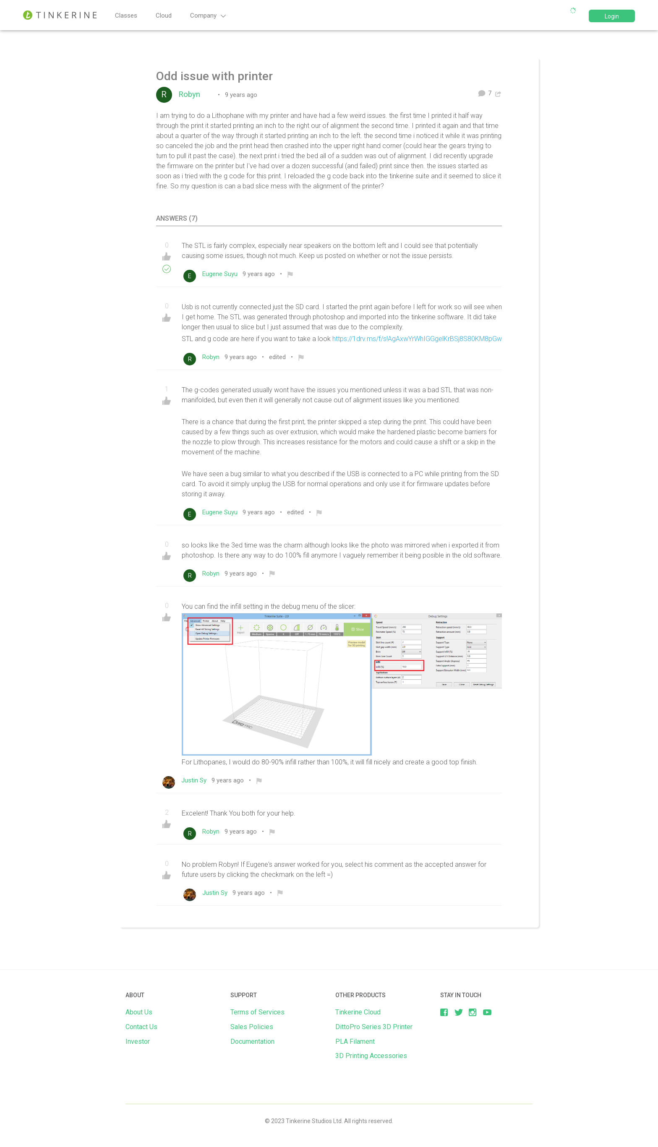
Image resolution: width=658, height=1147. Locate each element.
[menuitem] (290, 274)
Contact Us (141, 1027)
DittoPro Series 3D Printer (374, 1027)
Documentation (252, 1041)
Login (612, 16)
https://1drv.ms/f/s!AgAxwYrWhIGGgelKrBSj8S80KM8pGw (417, 339)
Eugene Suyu (221, 274)
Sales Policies (251, 1027)
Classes (126, 15)
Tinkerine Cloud (358, 1012)
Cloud (164, 15)
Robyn (192, 94)
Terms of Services (257, 1012)
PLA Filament (355, 1041)
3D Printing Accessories (371, 1056)
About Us (138, 1012)
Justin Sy (195, 780)
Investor (137, 1041)
